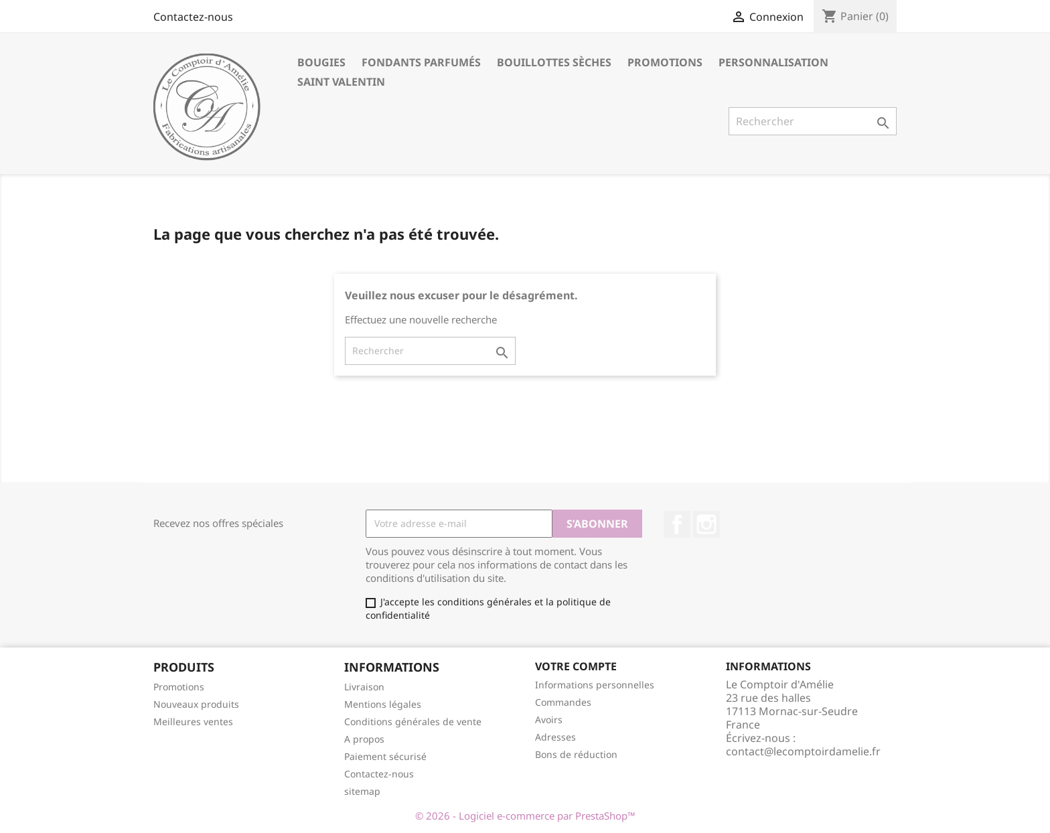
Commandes (563, 702)
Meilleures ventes (193, 721)
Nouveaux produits (196, 704)
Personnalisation (773, 62)
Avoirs (548, 719)
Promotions (664, 62)
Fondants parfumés (421, 62)
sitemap (362, 791)
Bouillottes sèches (554, 62)
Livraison (364, 686)
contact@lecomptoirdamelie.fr (803, 751)
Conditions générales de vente (412, 721)
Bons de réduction (576, 754)
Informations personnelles (594, 684)
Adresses (555, 737)
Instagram (706, 524)
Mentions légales (382, 704)
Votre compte (576, 666)
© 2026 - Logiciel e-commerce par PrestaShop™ (525, 815)
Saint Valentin (341, 81)
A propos (364, 739)
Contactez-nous (193, 16)
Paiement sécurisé (385, 756)
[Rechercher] (813, 121)
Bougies (321, 62)
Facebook (677, 524)
